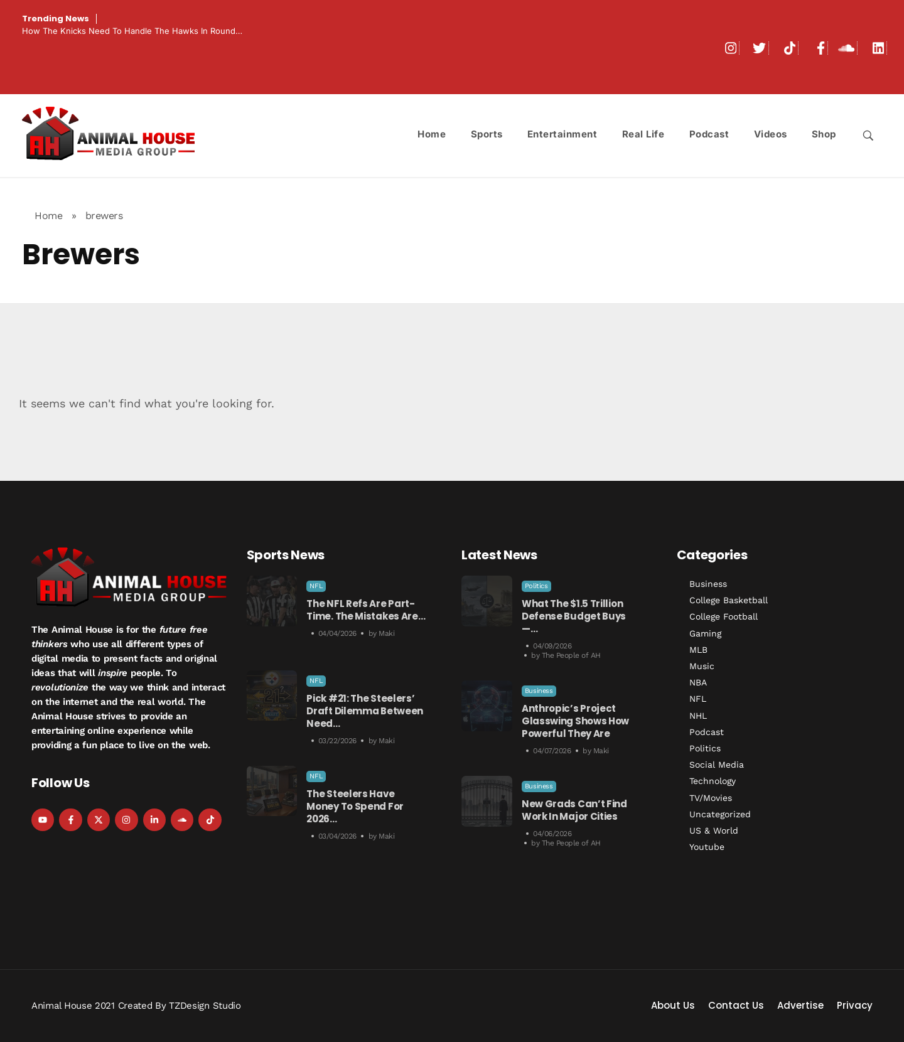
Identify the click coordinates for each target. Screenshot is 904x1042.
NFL (316, 586)
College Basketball (728, 600)
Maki (386, 633)
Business (539, 691)
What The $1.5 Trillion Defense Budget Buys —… (574, 616)
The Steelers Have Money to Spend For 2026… (355, 806)
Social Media (716, 765)
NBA (698, 682)
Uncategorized (720, 814)
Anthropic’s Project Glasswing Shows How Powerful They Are (575, 721)
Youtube (706, 847)
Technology (712, 781)
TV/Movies (710, 798)
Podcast (706, 732)
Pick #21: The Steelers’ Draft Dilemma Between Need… (364, 711)
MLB (698, 650)
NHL (698, 716)
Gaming (705, 633)
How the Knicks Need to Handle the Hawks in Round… (132, 31)
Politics (536, 586)
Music (701, 666)
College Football (723, 616)
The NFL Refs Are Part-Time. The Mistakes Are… (365, 610)
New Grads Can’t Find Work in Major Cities (574, 810)
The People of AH (571, 655)
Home (48, 216)
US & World (713, 830)
